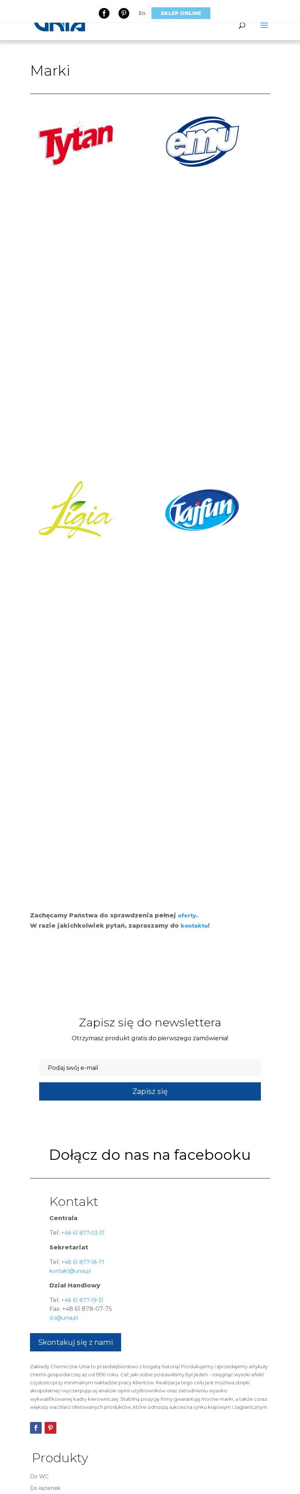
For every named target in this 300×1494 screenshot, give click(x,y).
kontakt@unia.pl (70, 1271)
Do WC (39, 1476)
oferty (187, 915)
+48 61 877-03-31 (82, 1233)
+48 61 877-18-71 (82, 1262)
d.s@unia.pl (63, 1317)
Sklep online (181, 13)
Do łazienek (45, 1488)
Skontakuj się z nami (75, 1342)
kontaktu (194, 926)
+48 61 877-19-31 (82, 1300)
